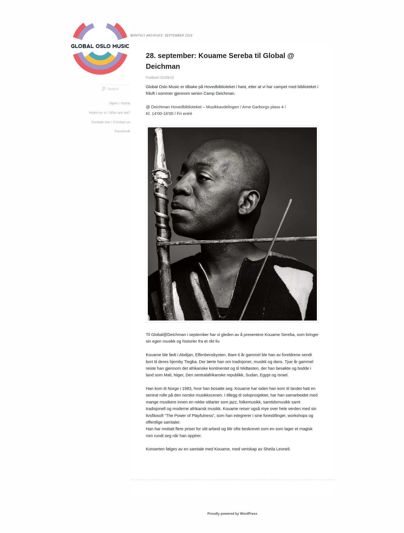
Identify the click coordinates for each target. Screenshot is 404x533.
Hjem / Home (119, 103)
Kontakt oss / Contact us (111, 122)
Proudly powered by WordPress (232, 514)
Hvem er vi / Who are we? (109, 113)
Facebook (122, 131)
